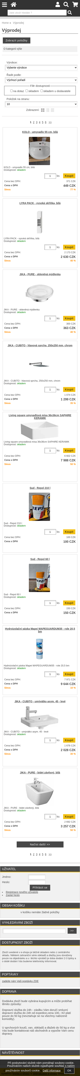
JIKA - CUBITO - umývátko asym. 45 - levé (39, 701)
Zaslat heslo (13, 895)
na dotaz (18, 91)
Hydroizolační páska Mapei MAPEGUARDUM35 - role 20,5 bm (40, 630)
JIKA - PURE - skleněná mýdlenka (40, 274)
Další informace (52, 1070)
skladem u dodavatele (57, 91)
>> (50, 122)
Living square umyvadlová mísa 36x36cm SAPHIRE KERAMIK (40, 417)
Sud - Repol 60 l (40, 559)
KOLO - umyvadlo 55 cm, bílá (40, 132)
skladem (33, 91)
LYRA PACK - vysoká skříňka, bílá (40, 203)
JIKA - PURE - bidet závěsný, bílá (40, 772)
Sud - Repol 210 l (40, 488)
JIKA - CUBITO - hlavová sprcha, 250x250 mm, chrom (39, 345)
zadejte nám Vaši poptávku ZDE (20, 981)
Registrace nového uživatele (22, 892)
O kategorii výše (13, 48)
